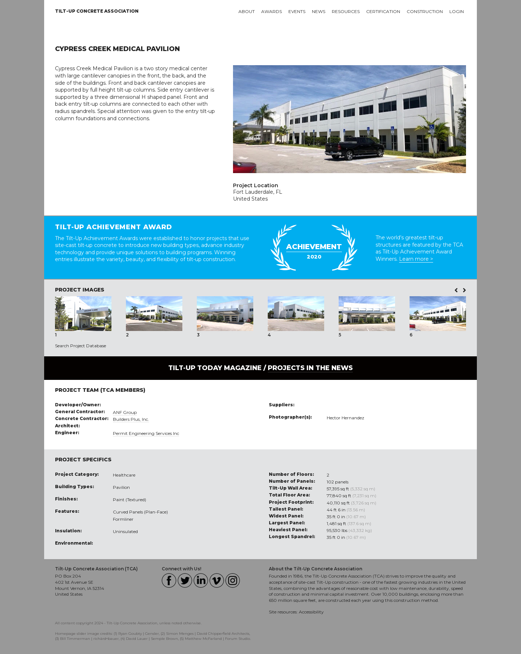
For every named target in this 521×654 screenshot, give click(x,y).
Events (296, 11)
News (318, 11)
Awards (271, 11)
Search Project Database (80, 345)
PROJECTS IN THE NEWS (310, 368)
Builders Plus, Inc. (131, 419)
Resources (346, 11)
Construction (425, 11)
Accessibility (311, 612)
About (246, 11)
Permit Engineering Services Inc (146, 433)
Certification (383, 11)
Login (456, 11)
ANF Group (125, 412)
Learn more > (416, 259)
